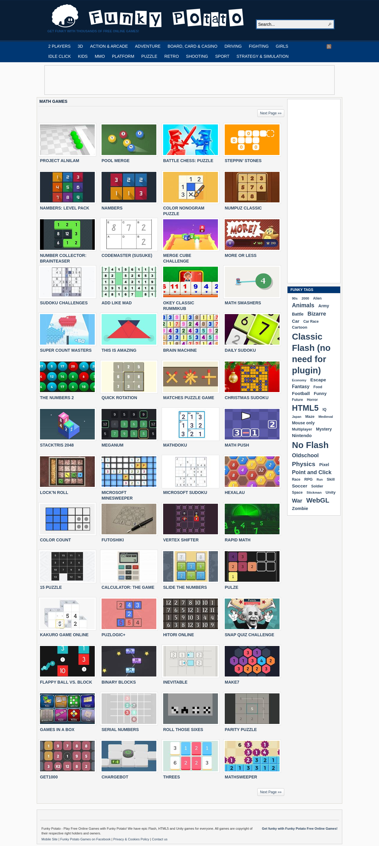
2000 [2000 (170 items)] (305, 298)
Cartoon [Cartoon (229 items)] (299, 327)
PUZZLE (149, 56)
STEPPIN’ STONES (243, 160)
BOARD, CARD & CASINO (192, 46)
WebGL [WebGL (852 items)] (317, 500)
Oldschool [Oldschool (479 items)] (305, 455)
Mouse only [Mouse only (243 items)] (303, 422)
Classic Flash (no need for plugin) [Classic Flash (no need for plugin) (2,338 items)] (311, 353)
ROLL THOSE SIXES (183, 729)
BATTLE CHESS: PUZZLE (188, 160)
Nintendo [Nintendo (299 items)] (302, 435)
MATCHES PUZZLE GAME (188, 397)
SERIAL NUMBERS (120, 729)
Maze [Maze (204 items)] (309, 417)
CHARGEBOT (115, 777)
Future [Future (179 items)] (297, 400)
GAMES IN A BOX (57, 729)
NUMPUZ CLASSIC (243, 208)
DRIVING (233, 46)
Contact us (160, 839)
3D (80, 46)
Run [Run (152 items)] (320, 479)
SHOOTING (197, 56)
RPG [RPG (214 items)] (308, 479)
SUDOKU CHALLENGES (64, 302)
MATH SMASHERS (243, 302)
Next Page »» (271, 113)
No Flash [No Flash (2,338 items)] (310, 445)
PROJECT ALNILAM (59, 160)
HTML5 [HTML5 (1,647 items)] (305, 408)
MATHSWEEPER (241, 777)
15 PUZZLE (51, 587)
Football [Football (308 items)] (301, 393)
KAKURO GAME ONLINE (64, 634)
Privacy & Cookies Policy (131, 839)
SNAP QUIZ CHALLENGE (249, 634)
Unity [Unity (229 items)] (331, 492)
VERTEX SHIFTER (181, 540)
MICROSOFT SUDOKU (185, 492)
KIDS (83, 56)
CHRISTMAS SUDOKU (247, 397)
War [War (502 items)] (297, 501)
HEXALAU (235, 492)
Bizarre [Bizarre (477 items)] (317, 314)
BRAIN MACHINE (180, 350)
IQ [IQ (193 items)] (324, 409)
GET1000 (49, 777)
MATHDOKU (175, 445)
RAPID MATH (237, 540)
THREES (171, 777)
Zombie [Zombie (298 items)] (300, 508)
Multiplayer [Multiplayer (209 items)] (302, 429)
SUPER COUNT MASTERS (65, 350)
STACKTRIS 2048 (57, 445)
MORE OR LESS (240, 255)
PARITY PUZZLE (241, 729)
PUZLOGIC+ (114, 634)
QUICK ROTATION (119, 397)
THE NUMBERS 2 (57, 397)
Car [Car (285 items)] (295, 321)
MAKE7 (232, 682)
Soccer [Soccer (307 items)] (299, 485)
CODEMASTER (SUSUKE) (127, 255)
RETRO (171, 56)
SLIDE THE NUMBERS (185, 587)
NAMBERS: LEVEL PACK (64, 208)
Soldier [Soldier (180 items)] (317, 486)
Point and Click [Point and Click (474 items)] (312, 472)
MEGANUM (112, 445)
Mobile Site (49, 839)
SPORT (222, 56)
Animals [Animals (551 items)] (303, 305)
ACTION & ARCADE (109, 46)
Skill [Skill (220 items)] (331, 479)
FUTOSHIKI (113, 540)
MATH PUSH (237, 445)
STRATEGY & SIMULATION (263, 56)
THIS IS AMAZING (119, 350)
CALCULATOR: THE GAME (128, 587)
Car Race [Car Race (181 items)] (311, 321)
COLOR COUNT (55, 540)
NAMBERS (112, 208)
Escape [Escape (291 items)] (318, 379)
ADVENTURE (147, 46)
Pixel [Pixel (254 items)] (324, 464)
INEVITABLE (175, 682)
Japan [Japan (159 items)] (296, 416)
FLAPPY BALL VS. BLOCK (66, 682)
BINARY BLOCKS (119, 682)
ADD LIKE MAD (117, 302)
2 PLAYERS (59, 46)
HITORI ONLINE (178, 634)
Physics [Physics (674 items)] (303, 463)
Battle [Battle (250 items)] (297, 314)
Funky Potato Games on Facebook (85, 839)
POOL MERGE (116, 160)
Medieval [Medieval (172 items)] (325, 416)
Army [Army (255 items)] (323, 305)
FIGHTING (259, 46)
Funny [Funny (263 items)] (320, 393)
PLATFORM (123, 56)
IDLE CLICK (59, 56)
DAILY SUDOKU (240, 350)
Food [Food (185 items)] (318, 387)
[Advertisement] (189, 80)
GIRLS (282, 46)
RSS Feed (329, 46)
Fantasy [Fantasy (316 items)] (300, 386)
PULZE (231, 587)
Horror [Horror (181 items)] (312, 400)
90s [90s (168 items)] (295, 298)
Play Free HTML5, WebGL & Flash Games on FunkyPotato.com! (148, 16)
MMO (100, 56)
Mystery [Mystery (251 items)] (324, 429)
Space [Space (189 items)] (297, 492)
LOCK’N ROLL (54, 492)
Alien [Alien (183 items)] (317, 298)
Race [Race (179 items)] (296, 479)
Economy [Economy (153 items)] (299, 380)
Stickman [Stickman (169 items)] (314, 492)
